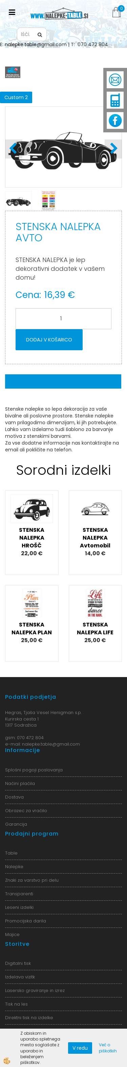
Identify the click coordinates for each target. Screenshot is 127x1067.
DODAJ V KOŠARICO (49, 339)
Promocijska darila (25, 921)
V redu (80, 1048)
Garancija (16, 824)
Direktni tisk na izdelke (29, 1017)
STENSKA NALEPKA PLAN (32, 628)
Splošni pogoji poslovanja (34, 770)
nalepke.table (21, 44)
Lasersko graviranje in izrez (35, 990)
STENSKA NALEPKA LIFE (95, 628)
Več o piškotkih (108, 1047)
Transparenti (19, 894)
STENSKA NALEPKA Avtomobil (95, 537)
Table (11, 853)
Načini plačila (20, 783)
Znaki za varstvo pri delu (32, 880)
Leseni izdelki (19, 907)
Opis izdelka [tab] (63, 381)
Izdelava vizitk (20, 977)
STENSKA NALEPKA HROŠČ (31, 537)
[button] (113, 148)
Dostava (14, 797)
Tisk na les (16, 1004)
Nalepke (14, 866)
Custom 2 (16, 97)
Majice (12, 934)
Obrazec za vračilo (26, 810)
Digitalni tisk (18, 963)
